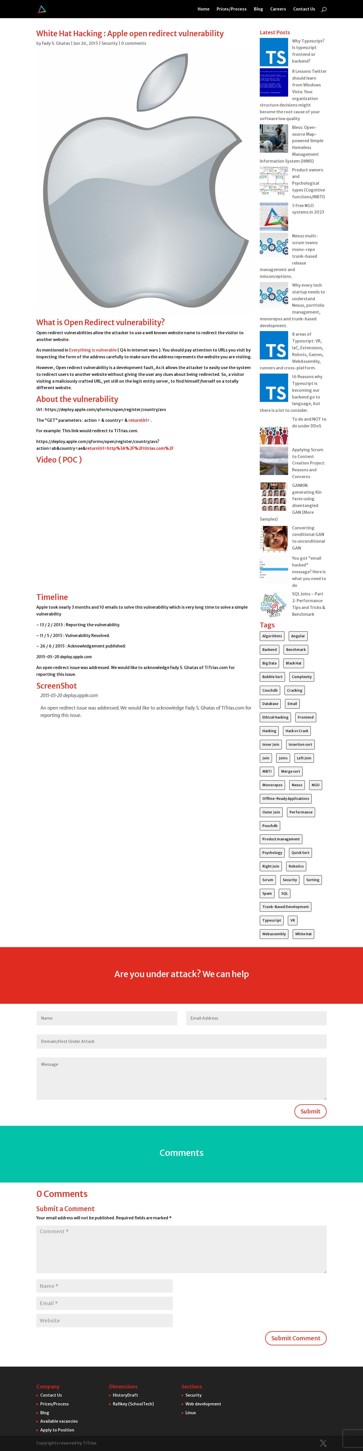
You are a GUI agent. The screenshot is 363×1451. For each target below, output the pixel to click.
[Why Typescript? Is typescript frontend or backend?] (274, 53)
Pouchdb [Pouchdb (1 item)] (270, 826)
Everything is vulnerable (93, 350)
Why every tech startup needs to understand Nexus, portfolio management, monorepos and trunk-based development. (292, 305)
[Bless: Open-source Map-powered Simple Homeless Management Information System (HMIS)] (274, 139)
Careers (278, 9)
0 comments (133, 43)
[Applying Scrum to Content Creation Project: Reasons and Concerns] (274, 462)
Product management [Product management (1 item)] (281, 839)
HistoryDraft (125, 1395)
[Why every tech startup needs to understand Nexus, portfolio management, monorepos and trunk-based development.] (274, 297)
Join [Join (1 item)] (265, 758)
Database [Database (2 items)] (270, 704)
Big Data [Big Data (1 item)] (269, 663)
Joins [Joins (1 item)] (283, 758)
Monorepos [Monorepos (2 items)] (272, 785)
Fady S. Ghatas (56, 43)
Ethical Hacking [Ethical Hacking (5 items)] (275, 717)
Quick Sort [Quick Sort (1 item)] (300, 853)
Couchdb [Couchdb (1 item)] (270, 690)
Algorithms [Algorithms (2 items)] (272, 636)
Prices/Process (232, 9)
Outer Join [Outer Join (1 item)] (271, 812)
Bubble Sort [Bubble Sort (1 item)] (272, 677)
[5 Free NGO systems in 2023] (274, 218)
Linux (190, 1412)
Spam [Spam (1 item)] (267, 893)
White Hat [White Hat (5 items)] (303, 934)
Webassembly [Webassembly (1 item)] (274, 934)
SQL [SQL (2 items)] (284, 893)
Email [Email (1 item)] (292, 704)
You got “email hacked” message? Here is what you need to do (309, 572)
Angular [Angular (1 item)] (298, 636)
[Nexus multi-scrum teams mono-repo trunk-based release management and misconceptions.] (274, 248)
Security (110, 43)
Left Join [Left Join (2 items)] (304, 758)
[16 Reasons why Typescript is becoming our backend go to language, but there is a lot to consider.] (274, 389)
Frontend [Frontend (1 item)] (306, 717)
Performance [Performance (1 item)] (301, 812)
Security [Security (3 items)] (290, 880)
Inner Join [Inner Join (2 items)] (270, 744)
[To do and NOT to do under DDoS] (274, 431)
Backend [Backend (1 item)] (269, 649)
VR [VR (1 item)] (292, 920)
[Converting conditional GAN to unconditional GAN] (274, 540)
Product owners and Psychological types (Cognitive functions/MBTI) (308, 183)
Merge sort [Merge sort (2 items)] (290, 771)
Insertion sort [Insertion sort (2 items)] (300, 744)
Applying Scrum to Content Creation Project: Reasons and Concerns (308, 463)
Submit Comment (295, 1338)
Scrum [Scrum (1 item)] (267, 880)
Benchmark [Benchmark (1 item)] (296, 649)
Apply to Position (57, 1430)
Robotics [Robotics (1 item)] (296, 866)
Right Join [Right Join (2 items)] (270, 866)
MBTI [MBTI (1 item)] (267, 771)
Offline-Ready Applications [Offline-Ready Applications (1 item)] (285, 798)
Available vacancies (59, 1421)
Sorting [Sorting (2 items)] (312, 880)
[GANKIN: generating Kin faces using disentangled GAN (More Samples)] (274, 497)
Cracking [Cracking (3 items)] (294, 690)
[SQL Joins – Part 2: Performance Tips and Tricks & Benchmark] (274, 606)
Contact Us (304, 9)
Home (204, 9)
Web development (203, 1404)
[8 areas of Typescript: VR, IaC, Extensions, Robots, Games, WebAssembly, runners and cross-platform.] (274, 346)
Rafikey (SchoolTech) (133, 1404)
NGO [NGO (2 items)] (316, 785)
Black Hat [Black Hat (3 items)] (293, 663)
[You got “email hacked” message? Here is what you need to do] (274, 570)
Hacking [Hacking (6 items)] (269, 731)
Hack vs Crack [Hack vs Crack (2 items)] (297, 731)
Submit (310, 1111)
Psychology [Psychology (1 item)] (272, 853)
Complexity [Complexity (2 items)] (302, 677)
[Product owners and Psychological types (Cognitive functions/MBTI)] (274, 182)
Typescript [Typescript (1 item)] (271, 920)
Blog (258, 9)
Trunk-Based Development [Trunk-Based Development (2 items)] (285, 907)
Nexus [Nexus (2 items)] (297, 785)
